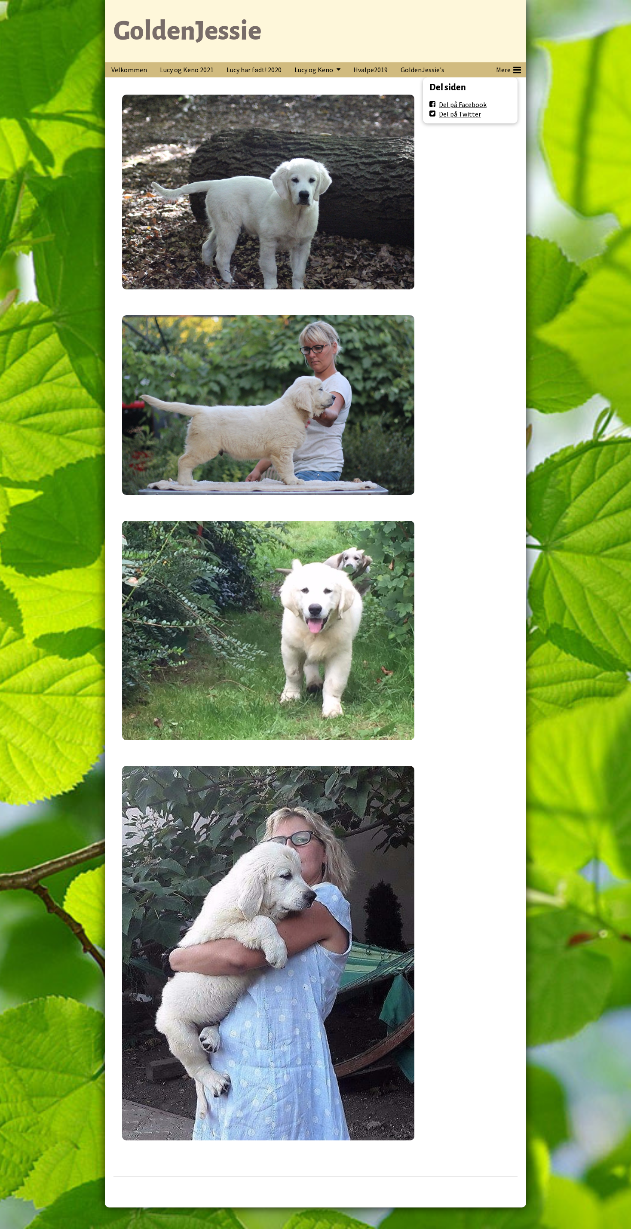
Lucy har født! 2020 (254, 69)
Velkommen (129, 69)
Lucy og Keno (313, 69)
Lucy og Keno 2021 (187, 69)
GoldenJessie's (422, 69)
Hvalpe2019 (370, 69)
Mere (508, 68)
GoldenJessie (187, 31)
